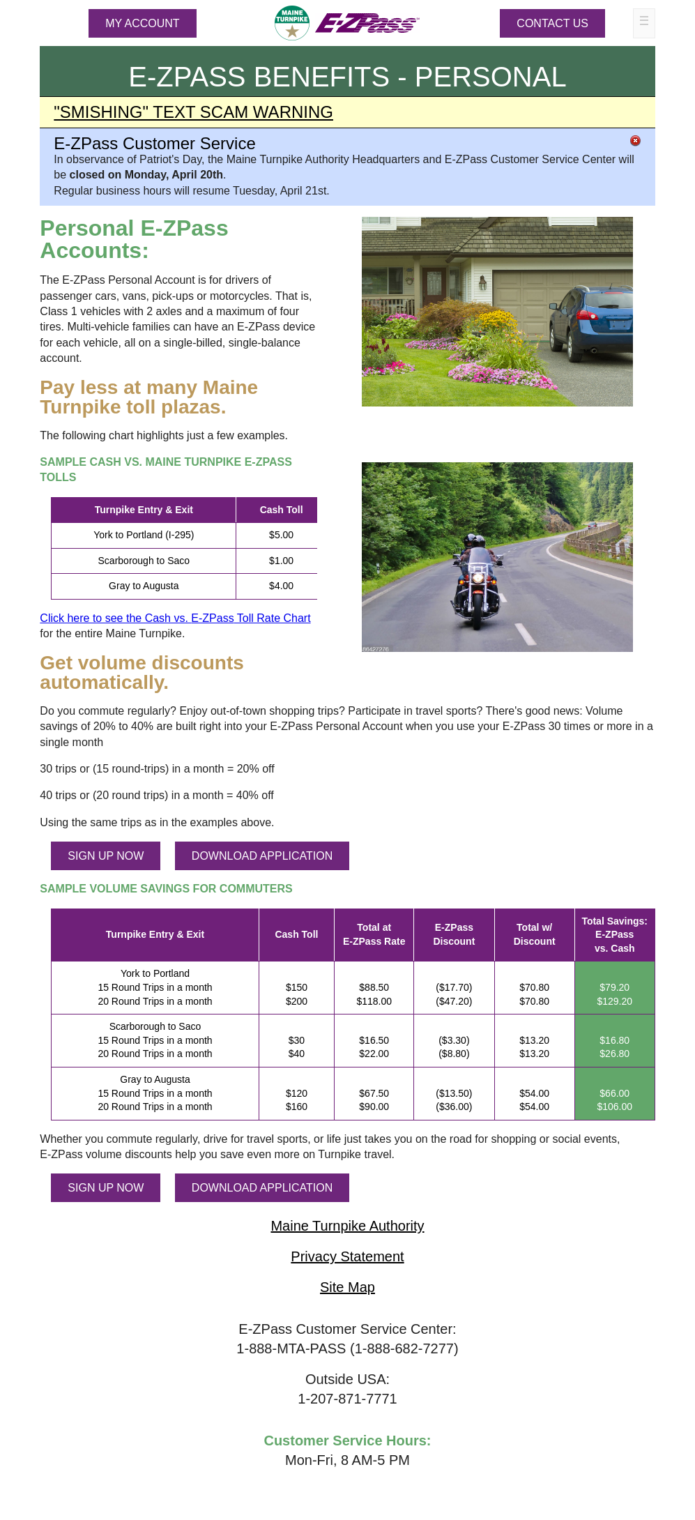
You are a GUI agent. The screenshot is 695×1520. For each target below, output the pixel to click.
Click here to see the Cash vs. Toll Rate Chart (175, 618)
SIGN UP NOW (106, 856)
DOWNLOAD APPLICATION (262, 856)
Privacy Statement (347, 1256)
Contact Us (552, 23)
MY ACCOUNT (142, 23)
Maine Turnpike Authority (347, 1225)
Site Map (347, 1287)
